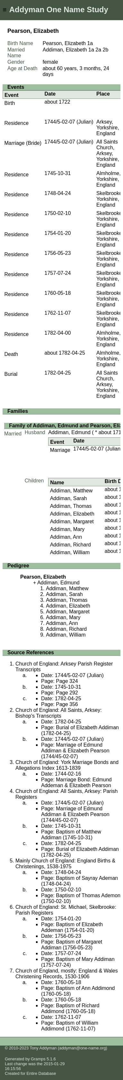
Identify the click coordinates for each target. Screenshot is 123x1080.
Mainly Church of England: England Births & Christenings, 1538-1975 (65, 863)
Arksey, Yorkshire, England (107, 127)
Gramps (38, 1059)
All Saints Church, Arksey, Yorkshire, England (107, 153)
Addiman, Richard (70, 544)
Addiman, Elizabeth (72, 514)
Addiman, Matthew (71, 490)
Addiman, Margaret (72, 521)
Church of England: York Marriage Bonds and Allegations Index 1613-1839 (67, 765)
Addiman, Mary (67, 529)
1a (90, 43)
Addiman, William (70, 552)
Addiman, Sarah (68, 498)
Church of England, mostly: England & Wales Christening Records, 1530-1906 (66, 973)
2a (98, 49)
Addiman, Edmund (69, 432)
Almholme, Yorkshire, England (108, 179)
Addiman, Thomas (71, 506)
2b (106, 49)
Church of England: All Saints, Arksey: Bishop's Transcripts (58, 713)
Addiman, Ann (66, 537)
